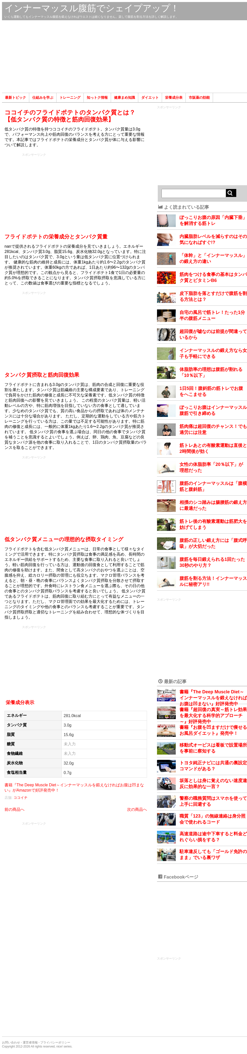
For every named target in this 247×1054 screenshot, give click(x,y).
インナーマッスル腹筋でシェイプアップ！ (91, 8)
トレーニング (70, 97)
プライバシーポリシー (55, 1042)
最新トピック (15, 97)
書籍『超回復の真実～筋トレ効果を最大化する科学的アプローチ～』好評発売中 (213, 715)
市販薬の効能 (199, 97)
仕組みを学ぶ (42, 97)
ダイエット (150, 97)
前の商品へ (14, 809)
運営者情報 (30, 1042)
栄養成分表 (173, 97)
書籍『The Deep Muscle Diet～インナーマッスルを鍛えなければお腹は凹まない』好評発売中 (213, 697)
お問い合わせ (11, 1042)
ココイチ (21, 798)
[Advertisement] (124, 56)
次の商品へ (137, 809)
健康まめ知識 (124, 97)
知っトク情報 (97, 97)
